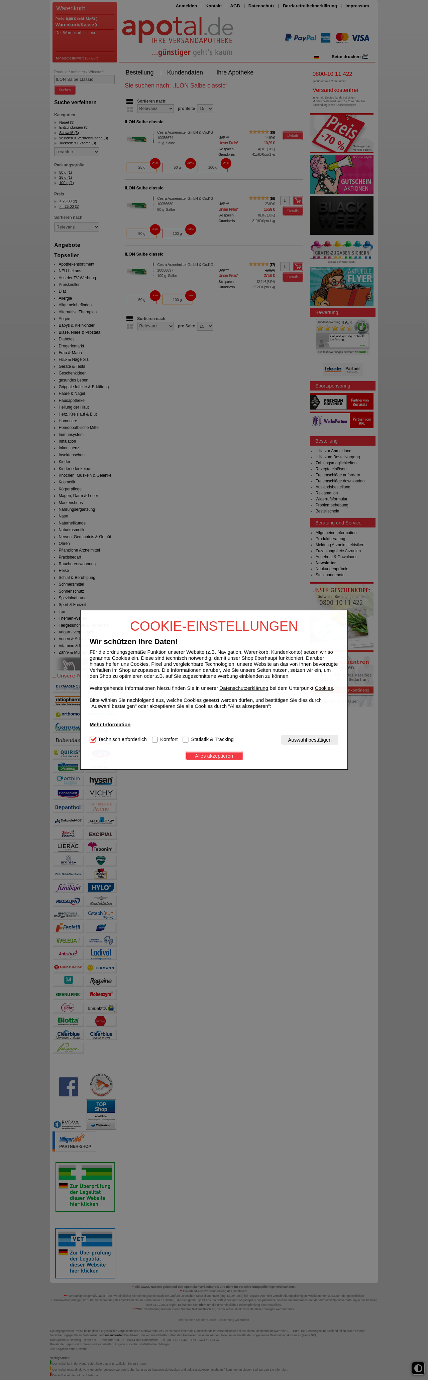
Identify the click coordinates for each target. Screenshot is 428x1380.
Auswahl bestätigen (309, 740)
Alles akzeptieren (214, 756)
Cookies (324, 688)
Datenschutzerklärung (243, 688)
